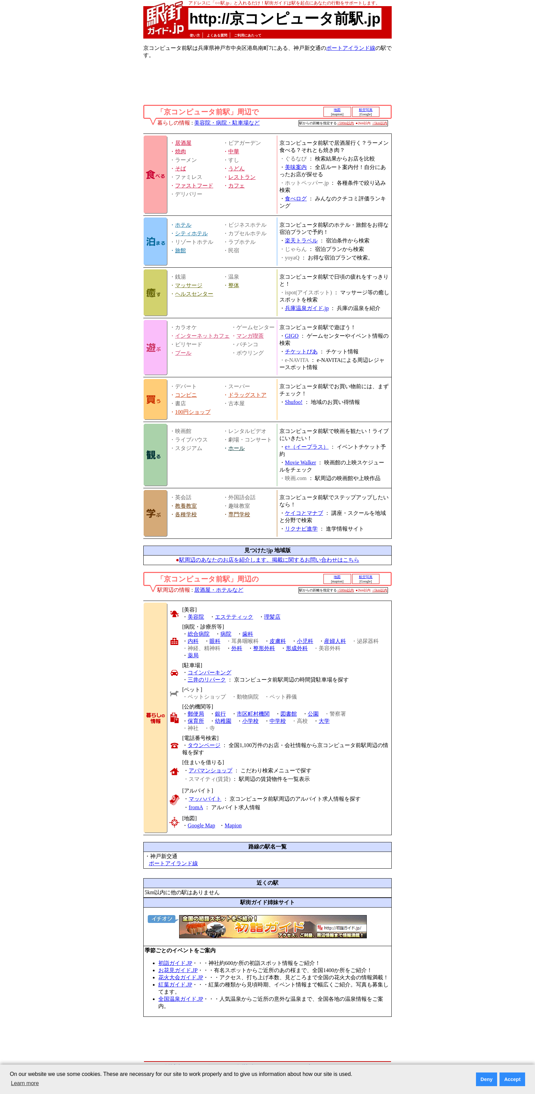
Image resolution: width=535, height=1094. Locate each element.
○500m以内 (345, 123)
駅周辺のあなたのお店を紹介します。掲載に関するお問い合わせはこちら (269, 560)
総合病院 (198, 634)
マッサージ (188, 285)
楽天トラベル (301, 240)
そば (180, 168)
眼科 (214, 641)
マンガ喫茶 (250, 336)
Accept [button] (512, 1079)
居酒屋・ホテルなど (218, 590)
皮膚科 (278, 641)
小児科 (305, 641)
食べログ (296, 198)
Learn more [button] (25, 1083)
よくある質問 (217, 35)
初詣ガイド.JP (175, 963)
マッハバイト (205, 799)
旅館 (180, 250)
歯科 (247, 634)
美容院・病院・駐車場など (227, 123)
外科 (236, 648)
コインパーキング (209, 672)
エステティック (234, 617)
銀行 (220, 714)
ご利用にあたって (247, 35)
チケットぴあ (301, 351)
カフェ (236, 185)
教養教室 (186, 506)
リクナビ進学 (301, 529)
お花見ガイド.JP (178, 970)
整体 (233, 285)
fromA (196, 807)
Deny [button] (486, 1079)
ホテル (183, 225)
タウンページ (204, 745)
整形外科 (264, 648)
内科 (193, 641)
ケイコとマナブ (304, 513)
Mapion (233, 825)
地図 (337, 110)
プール (183, 353)
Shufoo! (294, 402)
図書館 (288, 714)
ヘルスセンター (194, 294)
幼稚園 (223, 721)
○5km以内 (379, 123)
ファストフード (194, 185)
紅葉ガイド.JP (175, 984)
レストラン (242, 177)
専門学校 (239, 514)
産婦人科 (335, 641)
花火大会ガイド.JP (180, 977)
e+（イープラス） (307, 447)
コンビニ (186, 395)
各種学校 (186, 514)
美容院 (196, 617)
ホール (236, 448)
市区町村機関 (253, 714)
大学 (324, 721)
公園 (313, 714)
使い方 (195, 35)
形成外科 (297, 648)
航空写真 (366, 110)
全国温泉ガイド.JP (180, 999)
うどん (236, 168)
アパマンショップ (210, 770)
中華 (233, 151)
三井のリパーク (207, 680)
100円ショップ (193, 412)
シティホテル (191, 233)
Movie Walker (300, 462)
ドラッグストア (247, 395)
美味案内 (296, 167)
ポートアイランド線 (350, 48)
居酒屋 (183, 143)
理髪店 (272, 617)
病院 (225, 634)
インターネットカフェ (202, 336)
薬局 (193, 655)
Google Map (201, 825)
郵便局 (196, 714)
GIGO (292, 336)
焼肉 (180, 151)
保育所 (196, 721)
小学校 (250, 721)
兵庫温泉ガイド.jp (307, 308)
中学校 (278, 721)
